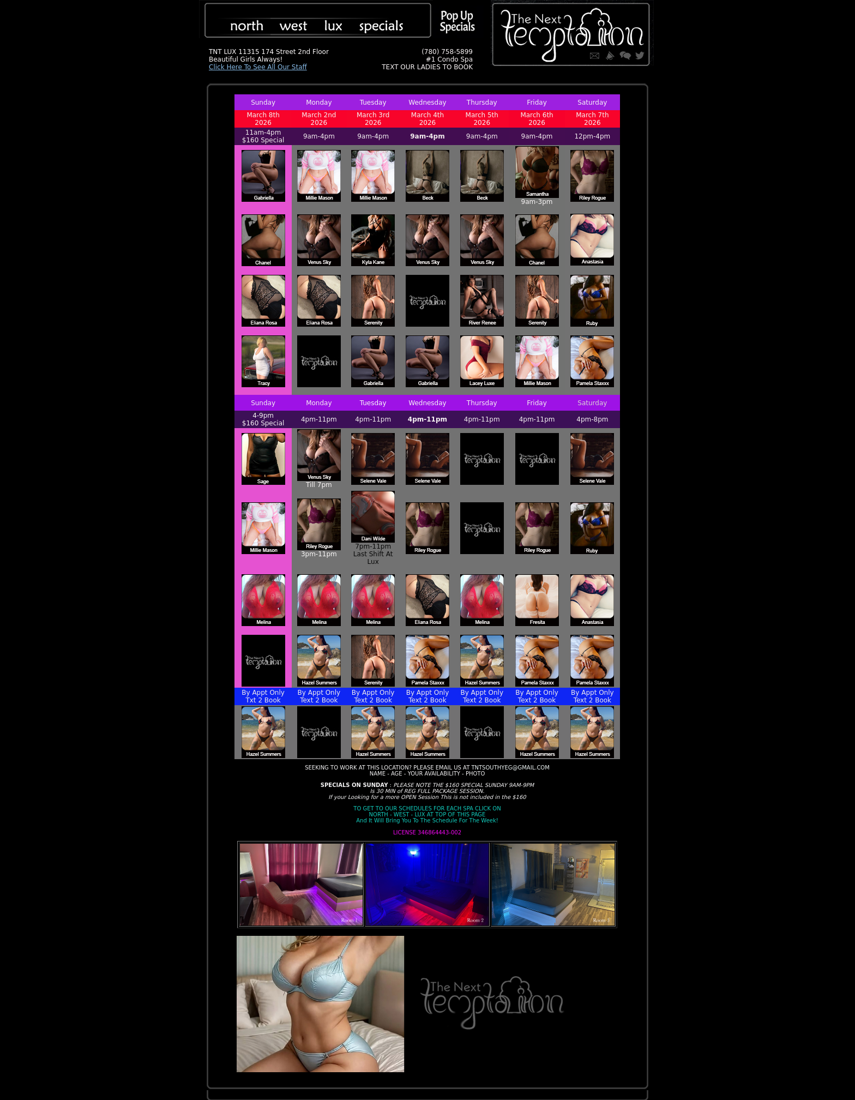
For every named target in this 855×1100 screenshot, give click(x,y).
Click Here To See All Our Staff (258, 67)
